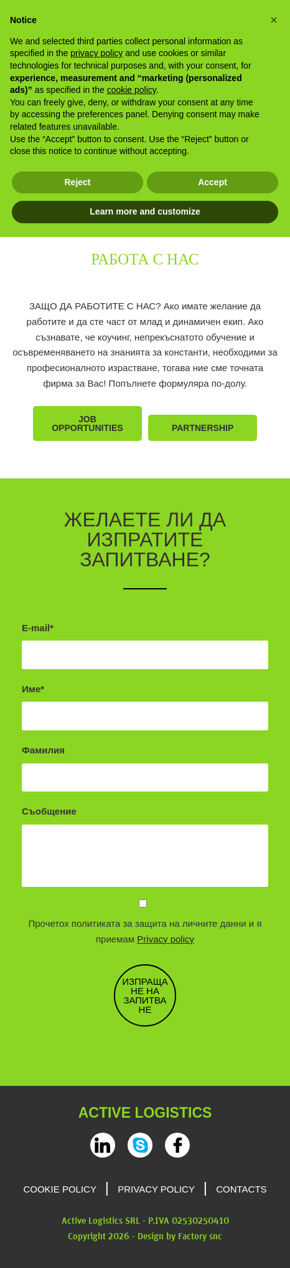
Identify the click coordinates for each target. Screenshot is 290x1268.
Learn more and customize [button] (145, 211)
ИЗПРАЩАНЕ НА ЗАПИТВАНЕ (145, 995)
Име (31, 689)
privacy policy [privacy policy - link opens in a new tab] (96, 53)
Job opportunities (87, 423)
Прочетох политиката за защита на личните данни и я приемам (145, 931)
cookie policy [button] (131, 90)
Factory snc (200, 1237)
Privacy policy (165, 939)
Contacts (241, 1189)
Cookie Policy (59, 1189)
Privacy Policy (156, 1189)
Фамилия (43, 750)
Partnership (202, 428)
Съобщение (49, 811)
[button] (274, 20)
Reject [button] (77, 182)
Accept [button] (212, 182)
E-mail (36, 627)
